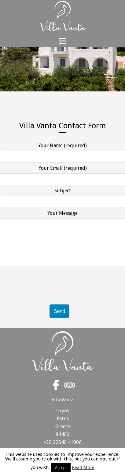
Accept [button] (61, 467)
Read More (83, 467)
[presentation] (46, 302)
